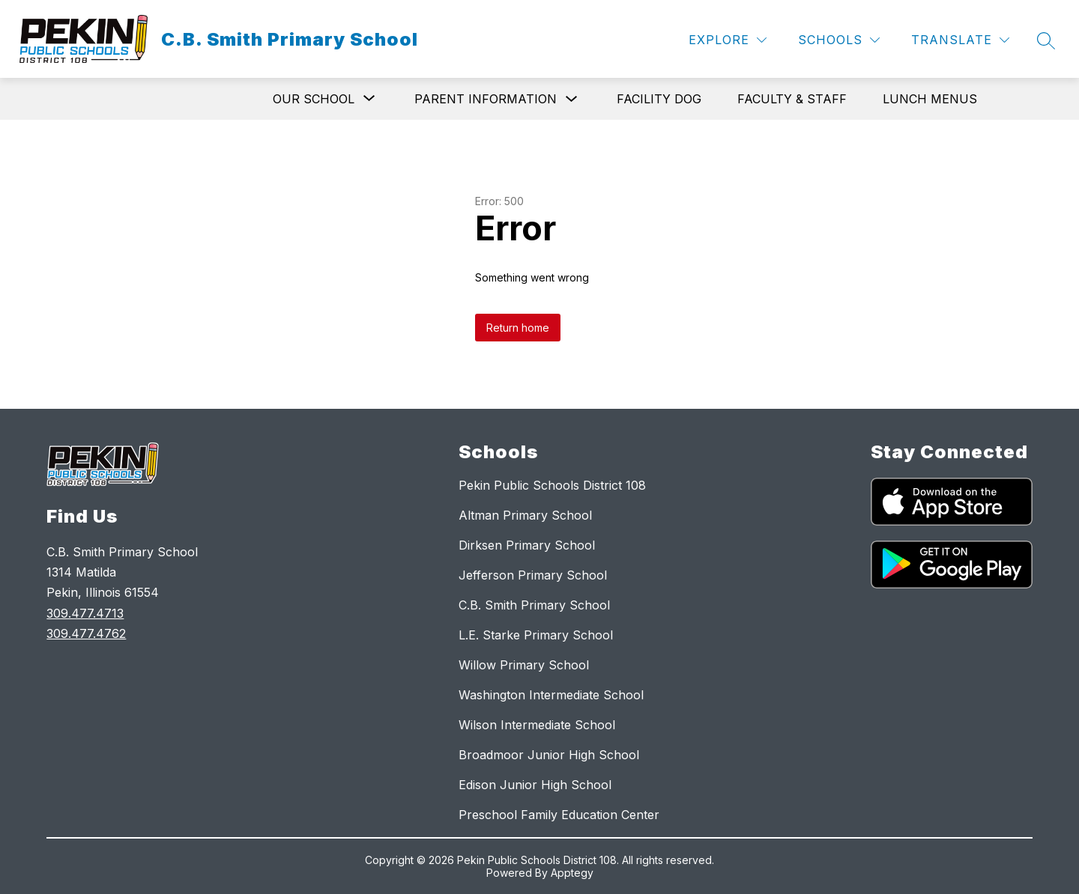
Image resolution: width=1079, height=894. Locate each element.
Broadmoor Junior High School (549, 754)
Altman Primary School (525, 515)
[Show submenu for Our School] (313, 99)
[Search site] (1046, 40)
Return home (517, 327)
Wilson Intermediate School (537, 724)
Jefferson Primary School (533, 575)
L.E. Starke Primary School (536, 634)
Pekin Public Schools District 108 (552, 485)
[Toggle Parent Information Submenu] (572, 99)
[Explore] (727, 40)
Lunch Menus (930, 98)
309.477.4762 (86, 633)
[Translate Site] (960, 40)
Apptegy (572, 872)
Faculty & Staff (792, 98)
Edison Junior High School (535, 784)
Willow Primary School (524, 664)
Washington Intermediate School (551, 694)
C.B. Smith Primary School (534, 604)
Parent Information (485, 98)
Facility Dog (659, 98)
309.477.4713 (85, 613)
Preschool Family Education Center (559, 814)
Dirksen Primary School (527, 545)
